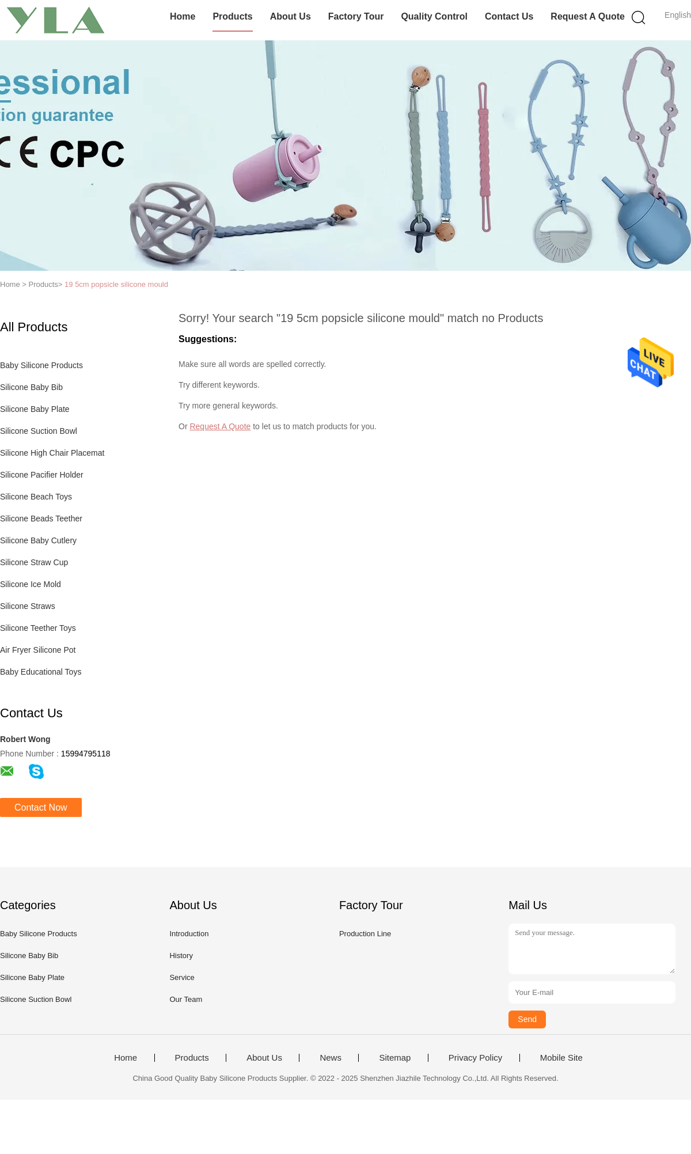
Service (181, 977)
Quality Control (434, 16)
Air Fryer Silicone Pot (37, 649)
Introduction (188, 933)
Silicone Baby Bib (31, 387)
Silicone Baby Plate (35, 409)
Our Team (185, 999)
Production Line (365, 933)
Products (232, 16)
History (180, 955)
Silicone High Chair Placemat (52, 452)
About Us (290, 16)
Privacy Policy (475, 1058)
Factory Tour (356, 16)
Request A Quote (587, 16)
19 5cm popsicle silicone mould (116, 284)
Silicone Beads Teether (41, 518)
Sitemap (395, 1058)
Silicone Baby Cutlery (38, 540)
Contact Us (509, 16)
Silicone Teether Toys (38, 628)
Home (182, 16)
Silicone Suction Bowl (38, 431)
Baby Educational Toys (40, 671)
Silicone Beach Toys (36, 496)
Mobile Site (561, 1058)
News (330, 1058)
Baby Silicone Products (41, 365)
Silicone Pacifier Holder (41, 474)
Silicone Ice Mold (30, 584)
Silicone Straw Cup (34, 562)
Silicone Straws (27, 606)
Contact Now (40, 807)
